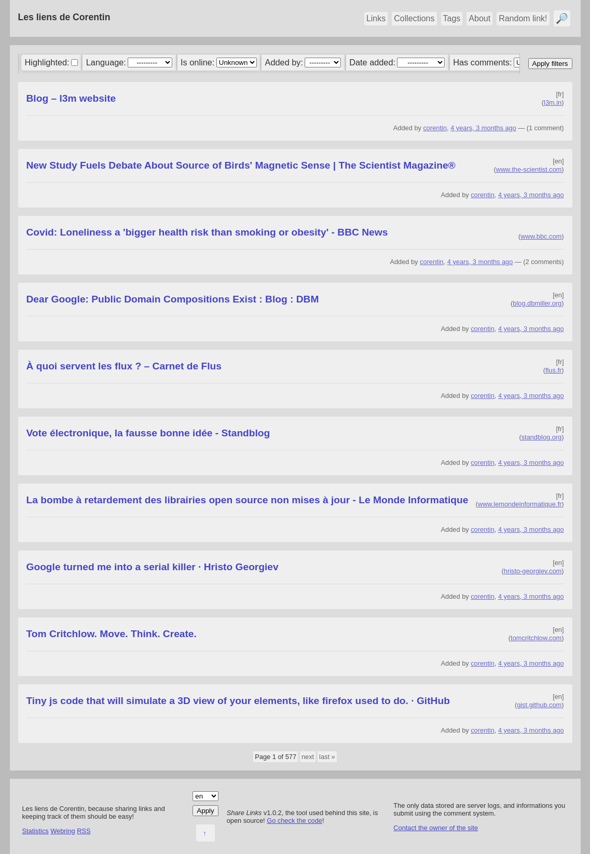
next (307, 757)
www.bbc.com (540, 236)
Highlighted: (46, 62)
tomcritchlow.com (536, 638)
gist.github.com (539, 705)
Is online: (197, 62)
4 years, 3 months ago (483, 128)
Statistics (35, 831)
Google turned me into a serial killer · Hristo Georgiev (152, 566)
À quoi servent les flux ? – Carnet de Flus (124, 366)
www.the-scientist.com (529, 169)
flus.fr (553, 370)
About (479, 18)
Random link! (523, 18)
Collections (414, 18)
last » (327, 757)
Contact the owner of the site (435, 828)
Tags (452, 18)
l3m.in (552, 102)
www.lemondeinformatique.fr (519, 504)
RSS (83, 831)
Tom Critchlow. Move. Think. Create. (111, 633)
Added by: (284, 62)
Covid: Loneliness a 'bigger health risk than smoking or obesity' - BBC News (207, 232)
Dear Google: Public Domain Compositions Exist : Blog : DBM (172, 299)
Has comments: (482, 62)
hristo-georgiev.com (532, 571)
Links (376, 18)
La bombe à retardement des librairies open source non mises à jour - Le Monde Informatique (247, 499)
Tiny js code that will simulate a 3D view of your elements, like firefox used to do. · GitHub (238, 700)
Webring (62, 831)
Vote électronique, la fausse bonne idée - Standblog (148, 433)
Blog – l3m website (71, 98)
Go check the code (294, 820)
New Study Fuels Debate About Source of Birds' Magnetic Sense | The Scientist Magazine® (241, 165)
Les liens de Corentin (64, 17)
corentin (435, 128)
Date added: (372, 62)
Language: (106, 62)
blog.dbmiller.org (537, 303)
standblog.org (542, 437)
